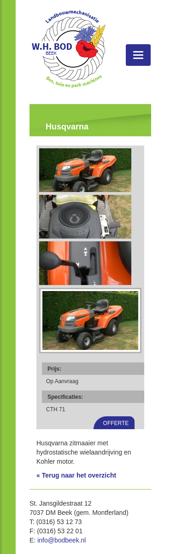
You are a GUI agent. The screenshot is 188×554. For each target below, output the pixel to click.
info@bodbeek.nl (61, 540)
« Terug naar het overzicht (76, 475)
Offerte (116, 423)
